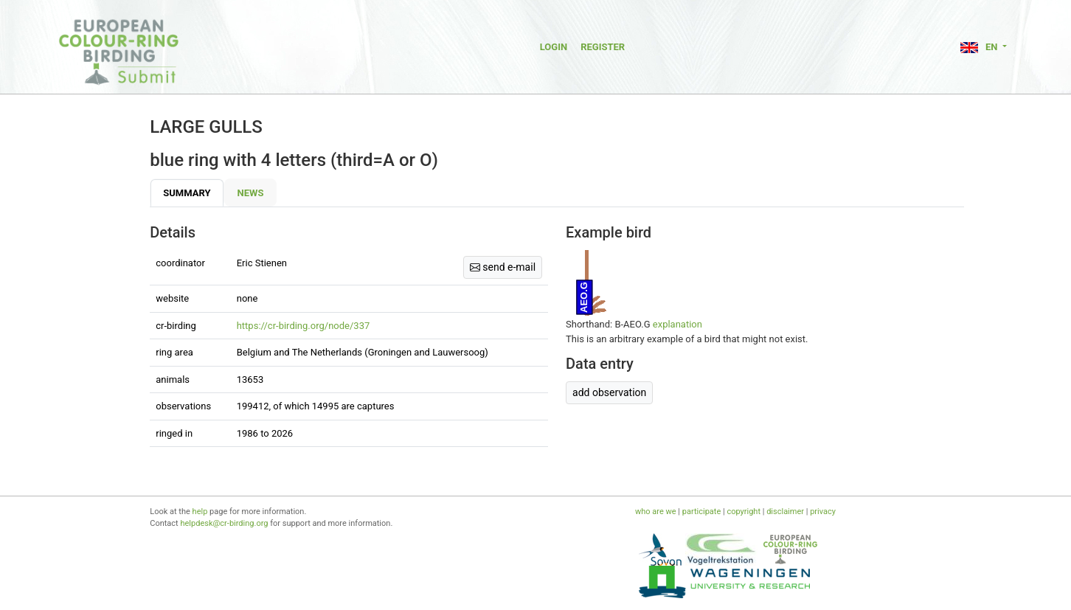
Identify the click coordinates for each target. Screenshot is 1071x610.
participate (701, 511)
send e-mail (503, 267)
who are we (655, 511)
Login (553, 46)
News (251, 192)
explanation (677, 324)
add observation (609, 392)
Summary (186, 192)
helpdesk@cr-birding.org (224, 523)
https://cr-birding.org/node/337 (303, 325)
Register (602, 46)
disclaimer (785, 511)
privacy (823, 511)
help (200, 511)
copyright (743, 511)
